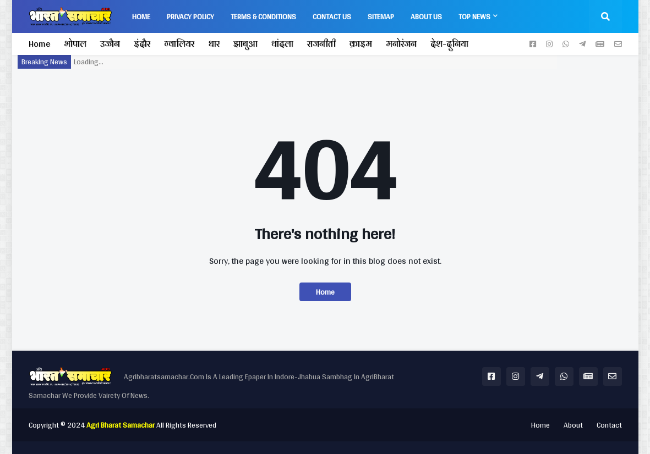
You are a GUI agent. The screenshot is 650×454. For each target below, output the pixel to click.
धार (214, 44)
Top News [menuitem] (474, 16)
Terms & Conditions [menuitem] (263, 16)
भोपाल (75, 44)
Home (39, 44)
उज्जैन (110, 44)
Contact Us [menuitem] (332, 16)
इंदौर (142, 44)
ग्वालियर (179, 44)
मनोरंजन (401, 44)
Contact (609, 425)
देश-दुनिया (449, 44)
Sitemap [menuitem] (381, 16)
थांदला (282, 44)
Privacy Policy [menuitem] (190, 16)
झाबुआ (245, 44)
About (573, 425)
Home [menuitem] (141, 16)
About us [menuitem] (426, 16)
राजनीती (321, 44)
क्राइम (360, 44)
